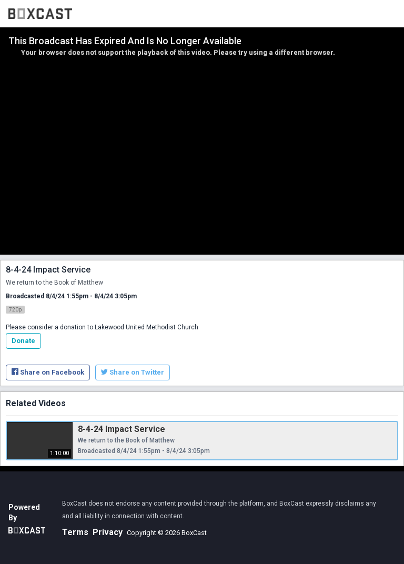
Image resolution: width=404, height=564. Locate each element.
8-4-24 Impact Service (121, 429)
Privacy (108, 532)
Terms (75, 532)
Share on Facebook (48, 372)
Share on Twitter (132, 372)
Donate (23, 341)
